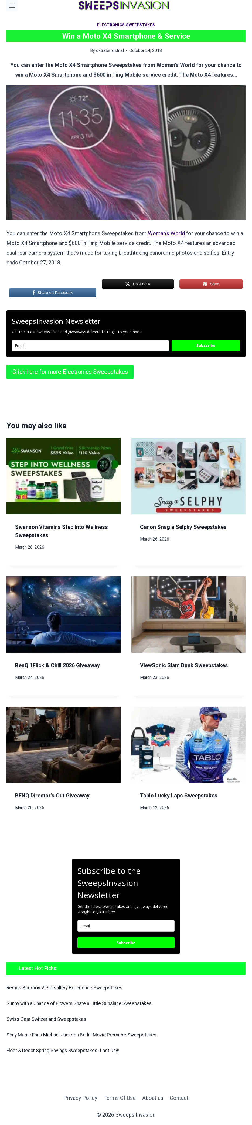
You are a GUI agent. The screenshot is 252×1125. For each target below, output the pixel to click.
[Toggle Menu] (12, 5)
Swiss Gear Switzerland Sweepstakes (48, 1019)
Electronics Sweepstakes (126, 25)
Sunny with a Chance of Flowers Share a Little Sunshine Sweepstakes (84, 1003)
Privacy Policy (80, 1098)
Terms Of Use (120, 1098)
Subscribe (205, 345)
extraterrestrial (110, 50)
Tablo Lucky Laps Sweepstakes (178, 795)
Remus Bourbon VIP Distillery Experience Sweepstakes (68, 988)
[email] (126, 926)
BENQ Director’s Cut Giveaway (52, 795)
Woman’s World (166, 233)
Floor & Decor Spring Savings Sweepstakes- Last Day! (67, 1050)
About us (152, 1098)
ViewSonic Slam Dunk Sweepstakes (184, 665)
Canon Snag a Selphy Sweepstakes (183, 527)
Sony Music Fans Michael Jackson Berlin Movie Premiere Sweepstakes (86, 1035)
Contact (179, 1098)
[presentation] (63, 476)
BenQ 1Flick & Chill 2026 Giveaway (57, 665)
